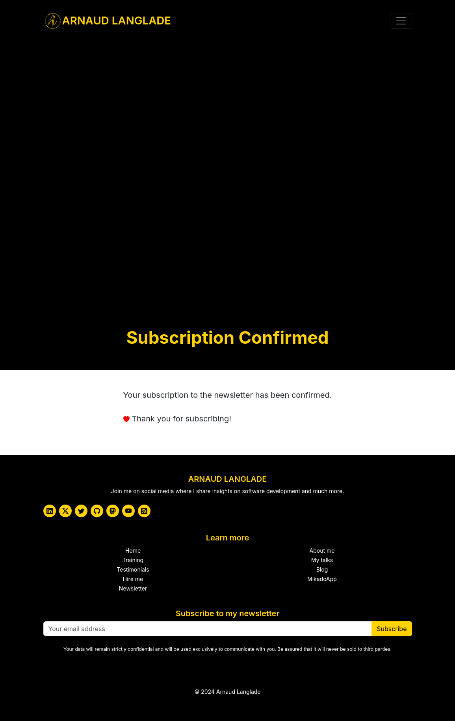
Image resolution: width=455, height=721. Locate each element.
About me (322, 550)
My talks (322, 560)
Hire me (133, 579)
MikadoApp (322, 579)
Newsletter (133, 588)
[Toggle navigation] (401, 21)
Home (133, 550)
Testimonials (133, 569)
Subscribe (392, 629)
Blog (322, 569)
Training (133, 560)
